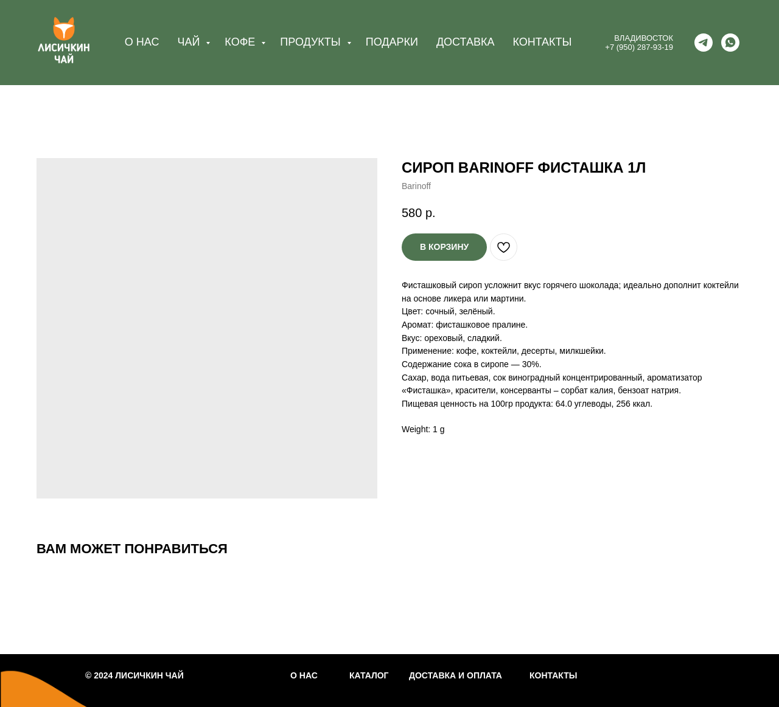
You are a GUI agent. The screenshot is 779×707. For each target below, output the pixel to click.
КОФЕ (241, 42)
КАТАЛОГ (369, 675)
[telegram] (703, 42)
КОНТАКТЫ (541, 42)
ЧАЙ (190, 42)
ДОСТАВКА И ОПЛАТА (455, 675)
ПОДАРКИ (392, 42)
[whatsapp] (730, 42)
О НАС (142, 42)
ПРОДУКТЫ (311, 42)
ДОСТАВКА (465, 42)
